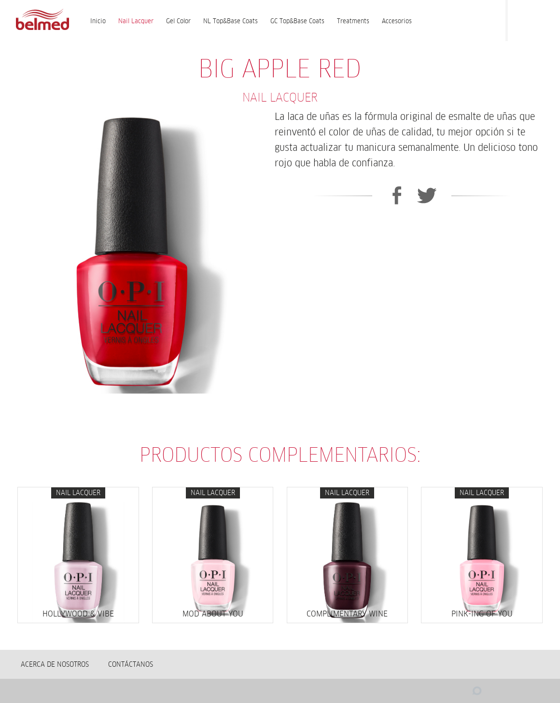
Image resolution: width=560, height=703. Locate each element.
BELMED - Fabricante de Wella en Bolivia (42, 20)
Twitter (427, 195)
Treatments (353, 20)
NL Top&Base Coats (230, 20)
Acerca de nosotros (55, 664)
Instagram (539, 19)
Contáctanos (130, 664)
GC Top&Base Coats (297, 20)
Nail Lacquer (136, 20)
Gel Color (178, 20)
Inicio (98, 20)
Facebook (520, 19)
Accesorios (397, 20)
